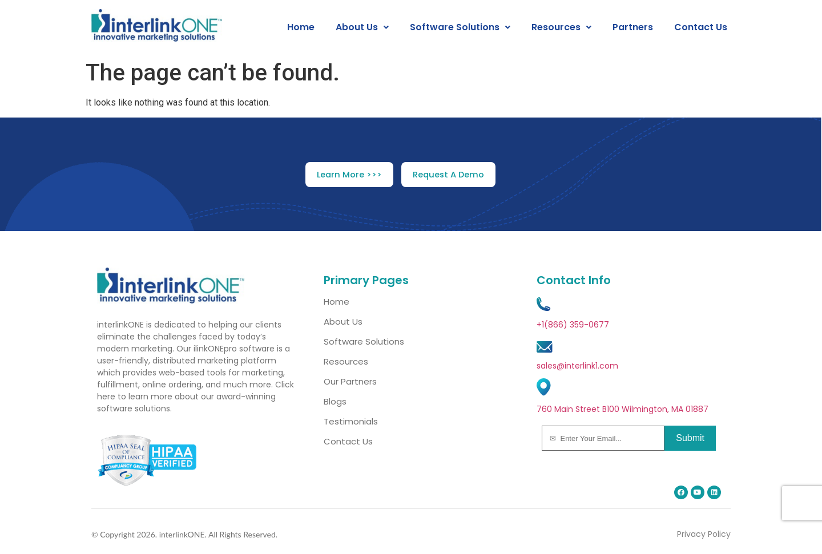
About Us (362, 27)
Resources (561, 27)
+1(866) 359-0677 (573, 324)
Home (301, 27)
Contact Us (700, 27)
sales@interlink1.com (577, 365)
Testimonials (351, 421)
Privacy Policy (704, 534)
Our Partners (350, 381)
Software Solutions (460, 27)
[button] (362, 27)
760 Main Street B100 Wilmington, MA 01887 (622, 409)
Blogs (335, 401)
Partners (633, 27)
